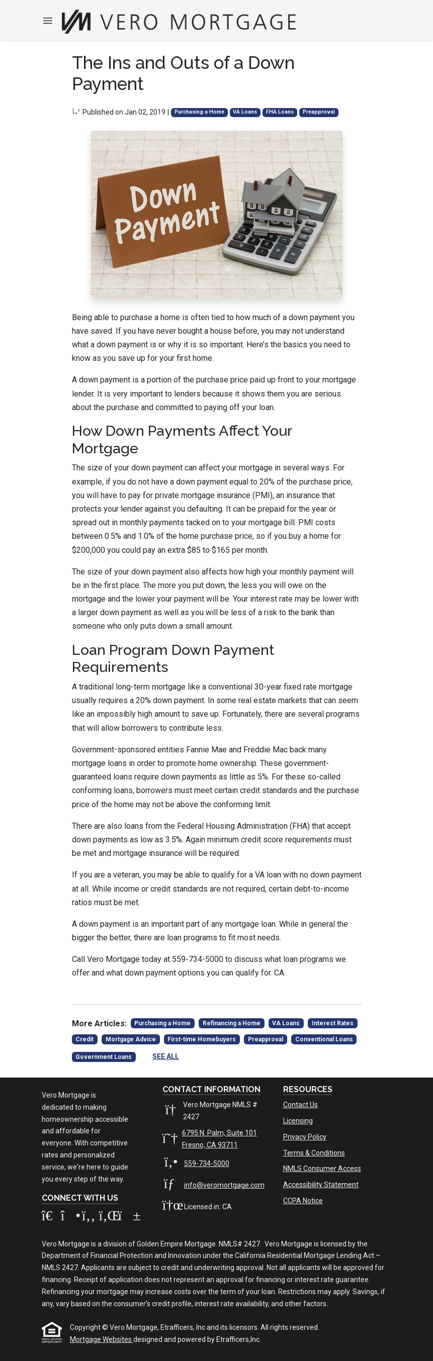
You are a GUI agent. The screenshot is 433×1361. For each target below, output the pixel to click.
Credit (84, 1039)
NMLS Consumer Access (322, 1168)
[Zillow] (51, 1218)
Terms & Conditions (314, 1153)
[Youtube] (127, 1218)
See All (165, 1056)
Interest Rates (333, 1023)
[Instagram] (70, 1218)
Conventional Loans (324, 1039)
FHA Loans (280, 112)
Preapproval (319, 112)
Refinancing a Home (232, 1023)
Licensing (298, 1121)
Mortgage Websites (101, 1339)
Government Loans (103, 1056)
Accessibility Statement (321, 1185)
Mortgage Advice (131, 1039)
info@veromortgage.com (224, 1185)
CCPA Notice (303, 1201)
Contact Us (300, 1105)
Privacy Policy (304, 1137)
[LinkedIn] (108, 1218)
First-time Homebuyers (201, 1039)
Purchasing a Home (199, 112)
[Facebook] (89, 1218)
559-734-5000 (206, 1163)
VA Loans (245, 112)
